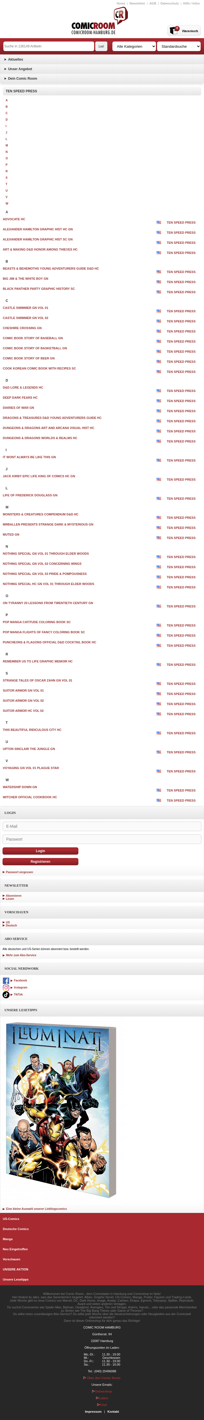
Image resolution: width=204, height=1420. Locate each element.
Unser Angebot (20, 69)
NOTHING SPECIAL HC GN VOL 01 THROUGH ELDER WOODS (48, 584)
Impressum (93, 1411)
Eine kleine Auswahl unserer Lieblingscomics (35, 1208)
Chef (102, 1405)
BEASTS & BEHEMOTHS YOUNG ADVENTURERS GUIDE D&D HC (51, 268)
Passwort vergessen (19, 872)
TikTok (13, 994)
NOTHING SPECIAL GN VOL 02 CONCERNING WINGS (42, 563)
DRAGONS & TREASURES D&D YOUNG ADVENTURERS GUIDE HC (52, 417)
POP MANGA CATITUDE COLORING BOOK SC (37, 622)
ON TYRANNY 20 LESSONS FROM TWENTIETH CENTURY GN (48, 603)
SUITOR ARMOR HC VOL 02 (23, 710)
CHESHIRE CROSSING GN (22, 328)
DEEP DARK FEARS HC (20, 397)
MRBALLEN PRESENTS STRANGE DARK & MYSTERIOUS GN (48, 524)
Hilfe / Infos (191, 3)
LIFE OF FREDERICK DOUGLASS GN (30, 495)
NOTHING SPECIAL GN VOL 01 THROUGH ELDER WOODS (46, 553)
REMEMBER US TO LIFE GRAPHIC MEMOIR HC (38, 661)
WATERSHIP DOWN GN (20, 787)
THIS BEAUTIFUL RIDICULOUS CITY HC (32, 729)
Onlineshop (102, 1391)
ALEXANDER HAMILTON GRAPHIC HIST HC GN (38, 229)
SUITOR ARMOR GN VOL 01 (23, 690)
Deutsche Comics (16, 1229)
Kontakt (113, 1411)
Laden (102, 1398)
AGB (152, 3)
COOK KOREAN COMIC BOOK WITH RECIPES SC (39, 368)
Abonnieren (14, 895)
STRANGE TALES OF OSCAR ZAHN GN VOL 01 (37, 680)
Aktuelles (15, 59)
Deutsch (11, 925)
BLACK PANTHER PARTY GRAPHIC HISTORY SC (39, 288)
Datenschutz (169, 3)
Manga (8, 1239)
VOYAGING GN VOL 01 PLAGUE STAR (31, 768)
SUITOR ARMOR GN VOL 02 (23, 700)
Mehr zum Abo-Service (19, 955)
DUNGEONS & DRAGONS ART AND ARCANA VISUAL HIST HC (48, 428)
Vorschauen (11, 1259)
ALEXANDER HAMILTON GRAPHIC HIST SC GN (37, 239)
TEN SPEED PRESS (181, 222)
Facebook (15, 980)
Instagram (15, 987)
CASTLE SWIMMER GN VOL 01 (25, 307)
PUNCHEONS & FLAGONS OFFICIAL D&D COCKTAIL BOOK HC (49, 642)
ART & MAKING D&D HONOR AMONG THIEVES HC (40, 249)
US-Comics (11, 1219)
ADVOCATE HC (14, 219)
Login (40, 851)
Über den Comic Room (102, 1378)
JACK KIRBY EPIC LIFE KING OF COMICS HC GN (39, 476)
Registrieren (40, 862)
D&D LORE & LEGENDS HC (23, 387)
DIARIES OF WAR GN (18, 407)
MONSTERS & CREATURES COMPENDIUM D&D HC (40, 514)
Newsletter (137, 3)
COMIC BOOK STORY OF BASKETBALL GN (35, 348)
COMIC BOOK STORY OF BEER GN (29, 358)
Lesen (10, 898)
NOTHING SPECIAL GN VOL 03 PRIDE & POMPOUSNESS (45, 573)
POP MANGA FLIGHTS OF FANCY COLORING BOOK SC (44, 632)
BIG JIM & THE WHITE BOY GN (25, 278)
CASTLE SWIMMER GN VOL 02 (25, 318)
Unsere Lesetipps (16, 1279)
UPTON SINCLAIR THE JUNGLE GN (29, 749)
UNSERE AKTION (15, 1269)
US (8, 922)
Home (121, 3)
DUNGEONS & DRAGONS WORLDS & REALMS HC (40, 438)
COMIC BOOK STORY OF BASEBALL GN (33, 338)
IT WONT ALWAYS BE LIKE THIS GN (29, 457)
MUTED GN (11, 534)
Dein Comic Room (22, 79)
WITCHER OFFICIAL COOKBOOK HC (30, 797)
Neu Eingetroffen (15, 1249)
